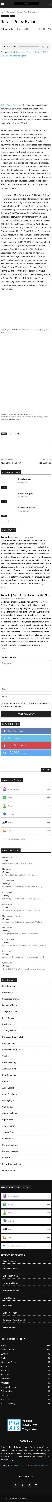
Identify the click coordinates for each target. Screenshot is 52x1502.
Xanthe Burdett (9, 1069)
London (11, 434)
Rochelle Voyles (25, 493)
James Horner (8, 1126)
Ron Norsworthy (9, 1062)
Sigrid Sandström (10, 1145)
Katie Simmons (9, 1075)
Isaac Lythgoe (8, 1100)
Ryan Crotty (7, 1139)
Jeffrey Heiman (9, 1031)
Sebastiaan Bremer (27, 508)
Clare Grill (6, 1158)
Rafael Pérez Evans (9, 105)
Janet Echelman (9, 1094)
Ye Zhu (5, 1056)
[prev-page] (2, 521)
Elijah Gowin (7, 1119)
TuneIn (38, 52)
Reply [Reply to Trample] (3, 587)
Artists (19, 12)
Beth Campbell (8, 1043)
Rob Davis (6, 1024)
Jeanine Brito (8, 1132)
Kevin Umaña (8, 1018)
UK (18, 434)
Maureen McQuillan (10, 1151)
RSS (44, 52)
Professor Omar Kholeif (12, 1037)
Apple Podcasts (18, 52)
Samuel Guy (7, 1107)
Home (3, 12)
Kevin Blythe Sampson (11, 463)
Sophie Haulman (9, 1113)
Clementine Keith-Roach (13, 1050)
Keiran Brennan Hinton (12, 1164)
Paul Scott (6, 1081)
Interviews (11, 12)
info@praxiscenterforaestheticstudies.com (30, 1465)
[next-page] (7, 521)
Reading (5, 860)
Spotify (30, 52)
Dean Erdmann (24, 479)
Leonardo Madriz (9, 1005)
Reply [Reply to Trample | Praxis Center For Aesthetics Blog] (3, 648)
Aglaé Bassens (8, 1088)
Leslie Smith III (8, 1170)
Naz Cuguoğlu (45, 463)
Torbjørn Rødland (9, 1012)
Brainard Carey (9, 29)
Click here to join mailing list (13, 56)
